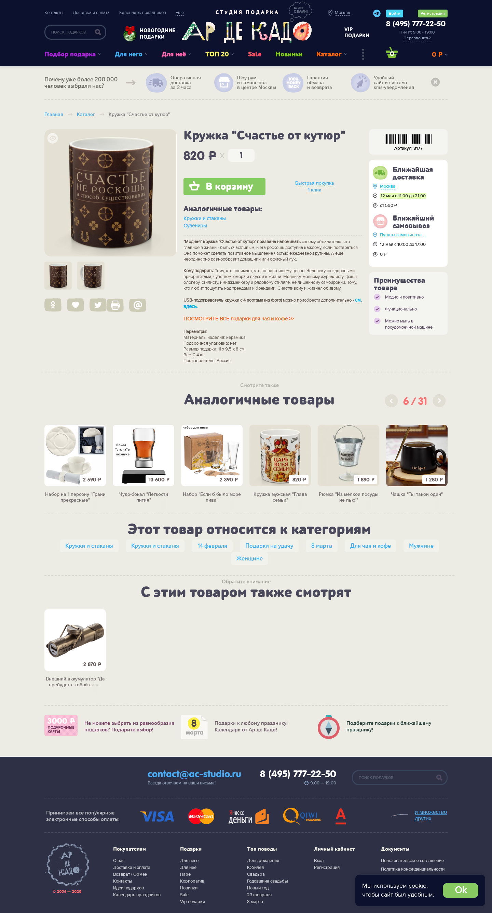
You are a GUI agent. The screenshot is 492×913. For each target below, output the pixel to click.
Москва (387, 186)
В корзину (229, 187)
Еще (180, 12)
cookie (417, 885)
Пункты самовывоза (401, 235)
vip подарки (356, 32)
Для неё (174, 54)
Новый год (258, 888)
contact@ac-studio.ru (194, 774)
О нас (118, 860)
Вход (319, 860)
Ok (461, 890)
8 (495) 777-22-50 (416, 24)
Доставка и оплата (91, 12)
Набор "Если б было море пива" (212, 497)
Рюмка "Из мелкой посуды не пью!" (349, 497)
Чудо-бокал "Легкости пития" (143, 497)
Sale (254, 54)
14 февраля (212, 546)
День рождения (263, 860)
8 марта (321, 546)
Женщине (249, 558)
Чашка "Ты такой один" (417, 494)
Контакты (53, 12)
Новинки (288, 54)
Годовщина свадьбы (267, 881)
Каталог (329, 54)
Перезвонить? (417, 38)
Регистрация (433, 13)
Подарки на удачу (269, 546)
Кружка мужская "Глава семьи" (280, 497)
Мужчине (421, 546)
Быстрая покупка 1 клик (314, 186)
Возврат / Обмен (130, 874)
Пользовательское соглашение (412, 860)
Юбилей (255, 867)
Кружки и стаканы (204, 218)
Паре (185, 874)
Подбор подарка (70, 54)
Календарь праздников (142, 12)
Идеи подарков (128, 888)
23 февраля (259, 895)
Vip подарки (192, 901)
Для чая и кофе (370, 546)
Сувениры (195, 226)
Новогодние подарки (154, 33)
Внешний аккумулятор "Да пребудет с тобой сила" (75, 682)
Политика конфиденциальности (413, 869)
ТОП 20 (217, 54)
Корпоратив (192, 881)
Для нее (188, 867)
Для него (128, 54)
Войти (394, 13)
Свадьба (256, 874)
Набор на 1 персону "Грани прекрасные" (75, 497)
